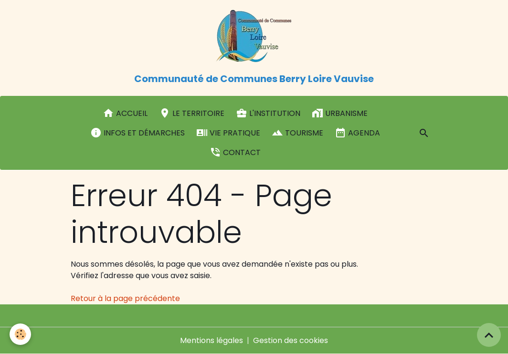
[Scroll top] (489, 335)
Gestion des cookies (290, 340)
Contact (235, 152)
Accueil (125, 113)
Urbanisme (340, 113)
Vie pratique (228, 132)
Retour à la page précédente (125, 298)
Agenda (357, 132)
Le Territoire (191, 113)
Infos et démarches (137, 132)
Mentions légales (211, 340)
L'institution (268, 113)
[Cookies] (20, 334)
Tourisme (297, 132)
